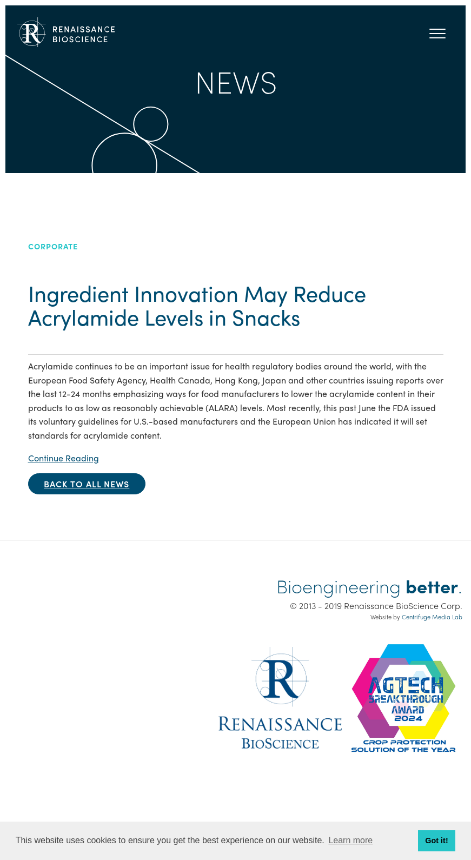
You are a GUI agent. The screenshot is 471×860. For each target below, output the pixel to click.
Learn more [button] (350, 840)
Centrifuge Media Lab (432, 616)
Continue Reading (63, 458)
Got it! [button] (436, 840)
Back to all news (86, 484)
